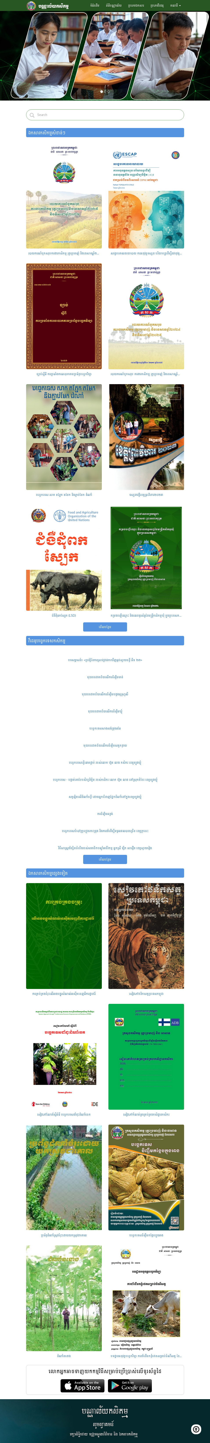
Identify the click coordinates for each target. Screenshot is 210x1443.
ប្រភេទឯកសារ (136, 5)
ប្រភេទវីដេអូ (157, 5)
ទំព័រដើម (94, 5)
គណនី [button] (175, 5)
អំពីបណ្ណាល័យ (114, 5)
